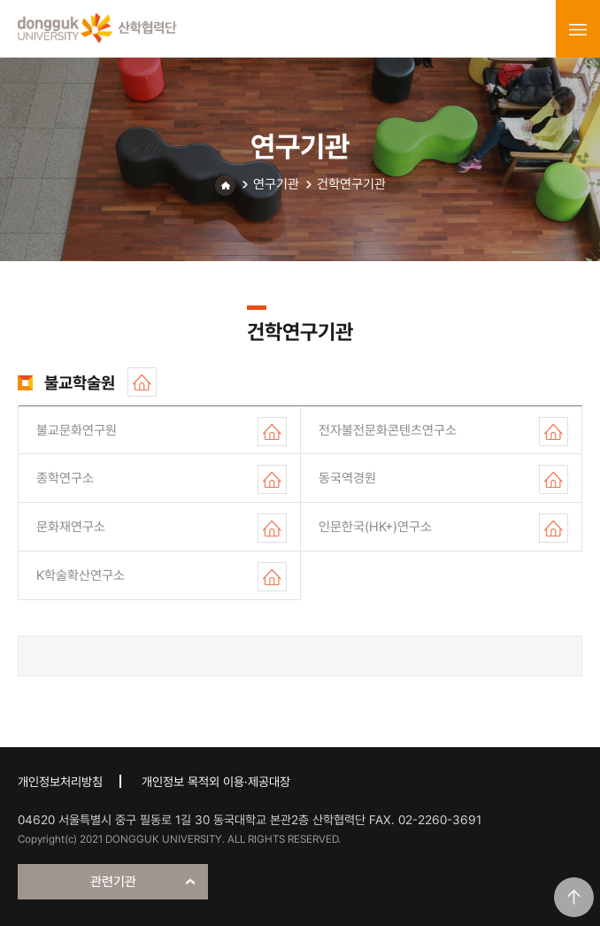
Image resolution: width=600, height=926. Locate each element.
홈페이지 (142, 382)
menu (578, 29)
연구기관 (276, 184)
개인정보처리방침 (60, 782)
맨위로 (574, 897)
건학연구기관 (351, 184)
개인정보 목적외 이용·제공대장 (216, 782)
